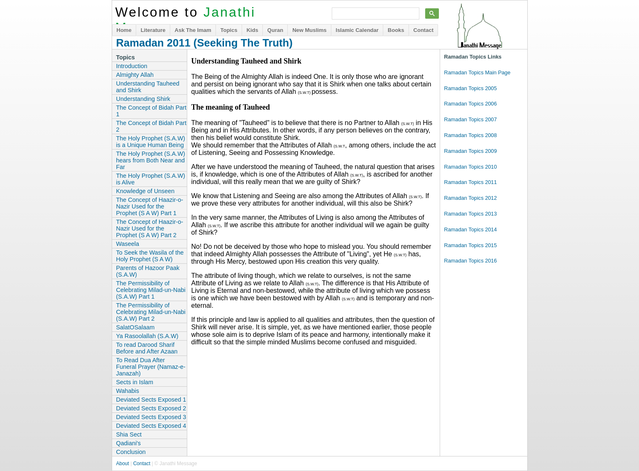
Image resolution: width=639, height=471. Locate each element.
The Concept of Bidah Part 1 (151, 111)
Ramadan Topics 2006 (470, 104)
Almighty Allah (135, 74)
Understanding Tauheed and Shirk (148, 86)
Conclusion (131, 452)
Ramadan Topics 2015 (470, 245)
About (122, 463)
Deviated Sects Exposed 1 (151, 399)
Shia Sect (129, 434)
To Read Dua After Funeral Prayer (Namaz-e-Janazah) (151, 367)
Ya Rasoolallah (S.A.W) (147, 336)
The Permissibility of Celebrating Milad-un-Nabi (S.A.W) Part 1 (151, 290)
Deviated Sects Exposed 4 (151, 425)
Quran (275, 30)
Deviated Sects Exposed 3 (151, 417)
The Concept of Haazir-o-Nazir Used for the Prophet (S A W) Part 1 (150, 206)
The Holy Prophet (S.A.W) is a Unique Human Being (150, 141)
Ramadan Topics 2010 (470, 167)
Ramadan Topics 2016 (470, 261)
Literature (153, 30)
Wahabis (127, 391)
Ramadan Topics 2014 (470, 229)
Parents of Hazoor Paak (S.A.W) (148, 271)
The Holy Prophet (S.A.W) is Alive (150, 179)
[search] (375, 13)
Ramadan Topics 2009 (470, 151)
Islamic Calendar (357, 30)
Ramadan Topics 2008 (470, 135)
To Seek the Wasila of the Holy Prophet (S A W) (150, 255)
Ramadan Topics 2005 (470, 88)
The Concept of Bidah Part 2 (151, 126)
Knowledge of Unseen (145, 191)
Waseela (127, 243)
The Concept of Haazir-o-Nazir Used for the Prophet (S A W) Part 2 (150, 228)
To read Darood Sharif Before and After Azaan (147, 348)
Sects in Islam (135, 382)
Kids (252, 30)
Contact (423, 30)
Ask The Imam (193, 30)
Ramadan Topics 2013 (470, 214)
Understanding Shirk (143, 99)
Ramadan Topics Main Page (477, 72)
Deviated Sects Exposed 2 (151, 408)
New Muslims (309, 30)
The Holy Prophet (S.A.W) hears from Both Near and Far (150, 160)
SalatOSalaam (135, 327)
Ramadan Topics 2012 (470, 198)
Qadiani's (128, 443)
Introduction (131, 66)
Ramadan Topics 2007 (470, 119)
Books (396, 30)
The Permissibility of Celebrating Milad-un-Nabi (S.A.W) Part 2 (151, 312)
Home (124, 30)
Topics (228, 30)
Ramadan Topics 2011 (470, 182)
